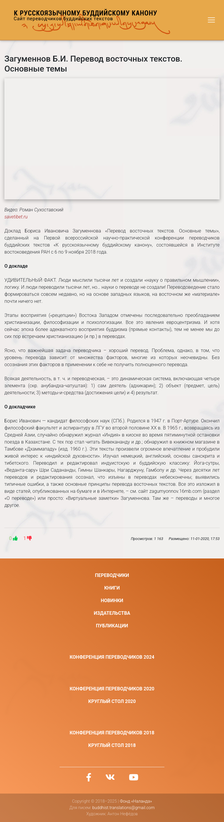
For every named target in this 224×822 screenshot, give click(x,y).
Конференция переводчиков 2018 (112, 733)
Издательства (112, 613)
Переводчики (112, 575)
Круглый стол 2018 (112, 745)
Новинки (112, 600)
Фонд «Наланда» (136, 801)
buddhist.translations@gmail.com (123, 807)
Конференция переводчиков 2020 (112, 689)
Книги (112, 588)
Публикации (112, 626)
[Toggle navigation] (211, 20)
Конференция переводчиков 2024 (112, 657)
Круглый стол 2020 (112, 701)
